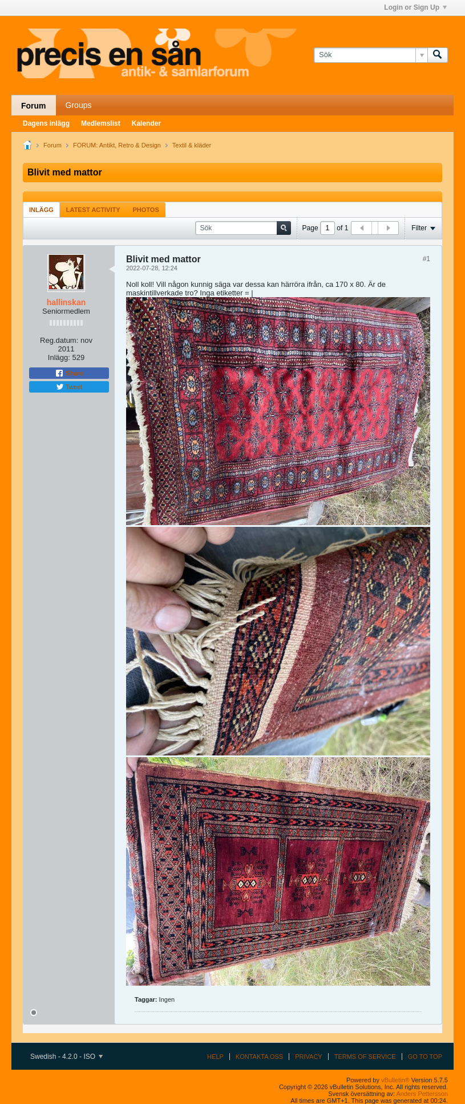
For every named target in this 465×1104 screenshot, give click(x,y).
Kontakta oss (259, 1056)
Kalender (146, 123)
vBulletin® (395, 1080)
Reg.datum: (59, 340)
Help (215, 1056)
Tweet (69, 387)
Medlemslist (100, 123)
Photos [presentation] (146, 209)
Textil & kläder (191, 145)
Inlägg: (59, 357)
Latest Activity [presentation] (93, 209)
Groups (79, 105)
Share (69, 373)
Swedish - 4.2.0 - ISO (66, 1057)
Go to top (425, 1056)
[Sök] (370, 54)
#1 (426, 259)
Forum (33, 105)
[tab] (41, 209)
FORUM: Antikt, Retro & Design (117, 145)
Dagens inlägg (46, 123)
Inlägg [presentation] (41, 209)
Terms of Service (365, 1056)
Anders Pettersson (422, 1093)
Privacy (308, 1056)
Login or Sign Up (415, 7)
